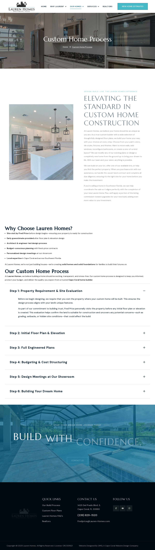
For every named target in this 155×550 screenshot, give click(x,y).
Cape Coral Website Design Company (121, 545)
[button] (133, 6)
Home (65, 47)
